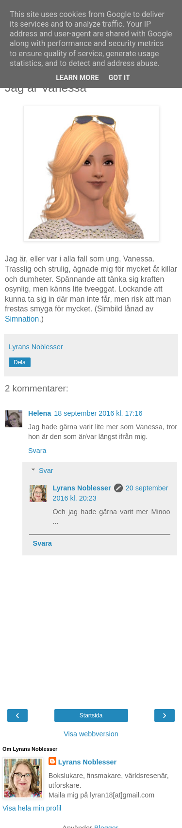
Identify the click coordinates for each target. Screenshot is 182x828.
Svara (37, 451)
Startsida (91, 715)
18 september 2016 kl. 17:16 (98, 413)
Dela (20, 362)
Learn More (77, 78)
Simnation (22, 319)
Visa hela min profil (31, 808)
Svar (46, 470)
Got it (119, 78)
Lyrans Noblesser (81, 488)
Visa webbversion (91, 734)
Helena (39, 413)
